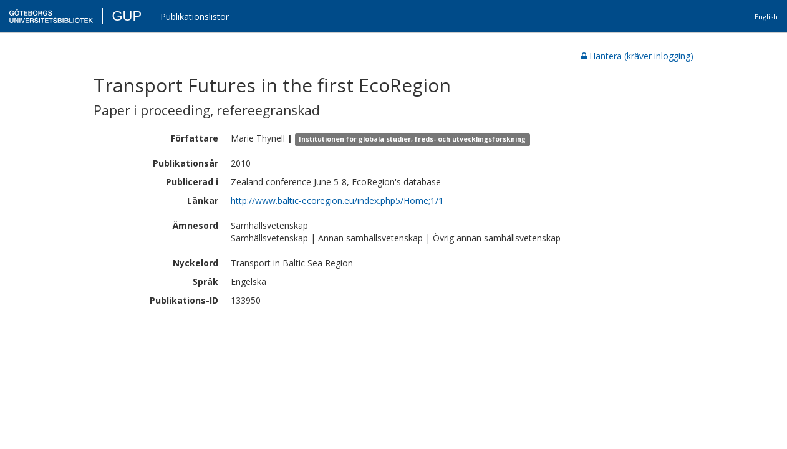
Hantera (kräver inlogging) (637, 56)
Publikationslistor (194, 16)
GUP (127, 16)
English (766, 16)
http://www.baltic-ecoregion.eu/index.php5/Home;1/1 (337, 200)
